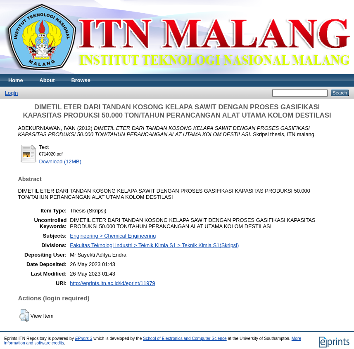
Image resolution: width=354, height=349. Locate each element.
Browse (80, 80)
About (47, 80)
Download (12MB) (60, 161)
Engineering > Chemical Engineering (113, 236)
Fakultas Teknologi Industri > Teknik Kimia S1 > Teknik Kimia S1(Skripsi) (154, 245)
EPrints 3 (84, 338)
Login (11, 93)
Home (15, 80)
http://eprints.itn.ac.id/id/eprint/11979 (112, 283)
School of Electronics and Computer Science (185, 338)
